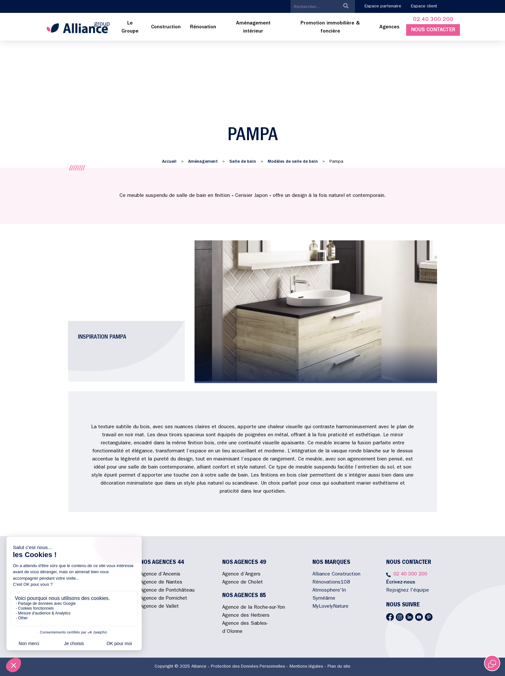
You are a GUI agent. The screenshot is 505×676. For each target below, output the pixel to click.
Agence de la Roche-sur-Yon (253, 607)
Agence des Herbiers (246, 615)
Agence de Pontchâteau (167, 590)
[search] (314, 7)
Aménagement (203, 161)
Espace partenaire (383, 6)
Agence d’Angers (241, 574)
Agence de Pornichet (163, 598)
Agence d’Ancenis (160, 574)
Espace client (424, 6)
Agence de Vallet (159, 606)
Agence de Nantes (161, 582)
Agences (389, 27)
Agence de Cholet (242, 582)
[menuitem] (130, 27)
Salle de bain (242, 161)
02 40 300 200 (433, 20)
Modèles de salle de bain (293, 161)
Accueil (169, 161)
